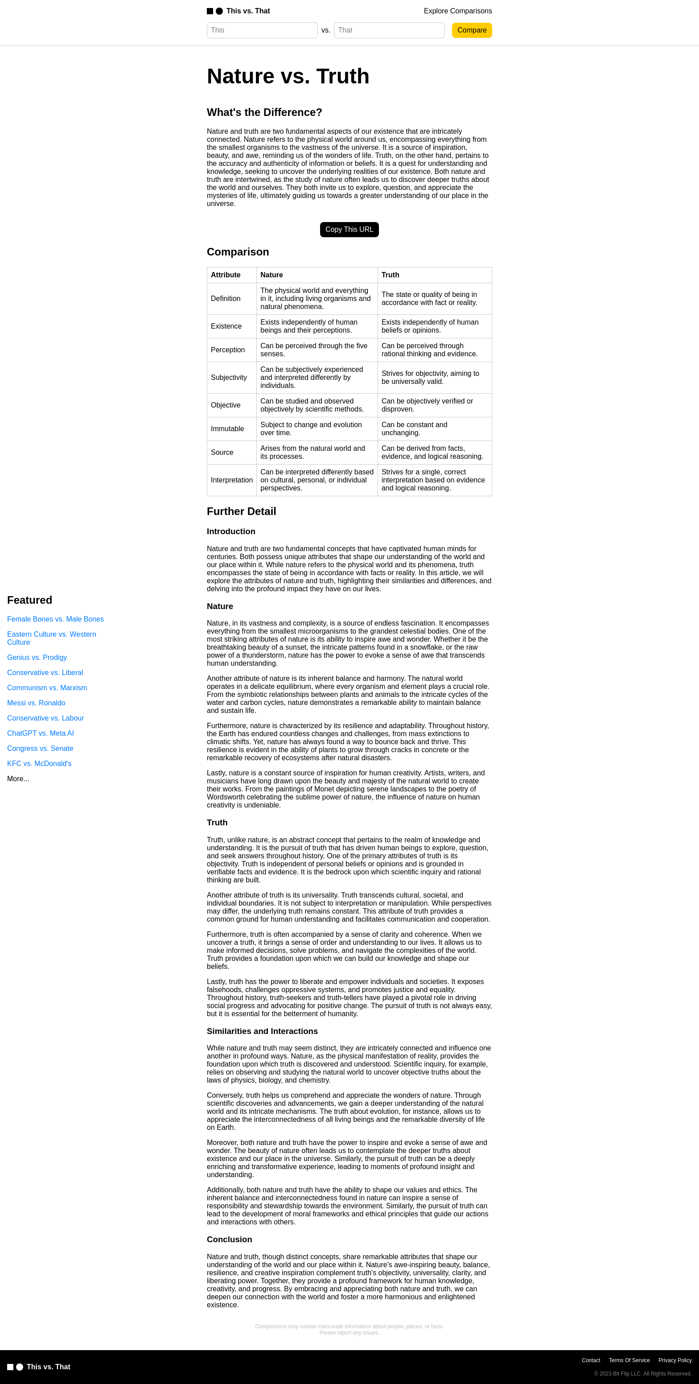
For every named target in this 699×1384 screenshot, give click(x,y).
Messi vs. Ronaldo (36, 703)
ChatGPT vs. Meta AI (40, 733)
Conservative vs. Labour (45, 718)
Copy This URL (349, 229)
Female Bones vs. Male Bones (55, 619)
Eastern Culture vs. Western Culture (51, 638)
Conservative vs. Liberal (45, 672)
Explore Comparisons (458, 11)
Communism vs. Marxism (47, 688)
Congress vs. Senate (40, 748)
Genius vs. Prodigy (37, 657)
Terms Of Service (629, 1360)
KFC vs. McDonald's (39, 763)
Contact (591, 1360)
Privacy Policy (675, 1360)
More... (18, 779)
